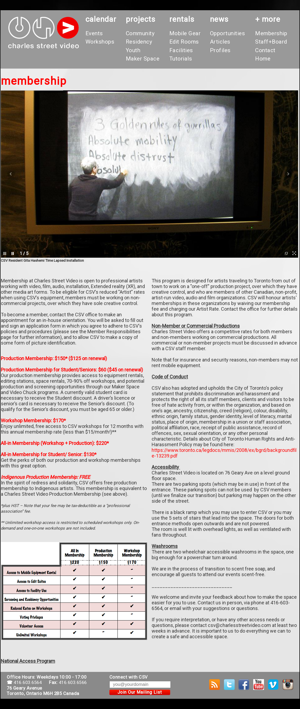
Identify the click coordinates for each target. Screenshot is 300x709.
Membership (271, 33)
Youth (133, 50)
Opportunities (227, 33)
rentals (181, 19)
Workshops (100, 41)
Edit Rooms (184, 41)
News (219, 19)
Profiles (220, 50)
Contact (265, 50)
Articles (220, 41)
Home (262, 58)
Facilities (181, 50)
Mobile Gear (185, 33)
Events (94, 33)
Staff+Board (271, 41)
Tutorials (180, 58)
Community (140, 33)
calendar (100, 19)
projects (140, 19)
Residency (139, 41)
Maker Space (143, 58)
